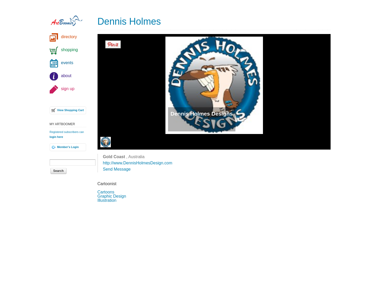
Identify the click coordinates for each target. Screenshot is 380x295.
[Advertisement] (214, 248)
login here (56, 136)
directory (69, 37)
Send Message (117, 169)
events (67, 63)
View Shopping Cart (70, 110)
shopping (69, 50)
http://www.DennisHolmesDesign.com (137, 163)
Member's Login (68, 147)
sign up (68, 88)
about (66, 75)
